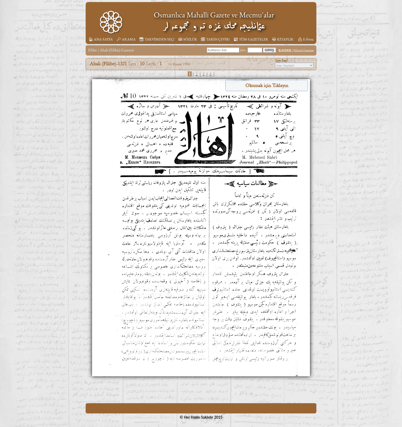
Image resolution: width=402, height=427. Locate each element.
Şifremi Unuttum (303, 50)
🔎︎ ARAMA (126, 39)
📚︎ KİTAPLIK (283, 39)
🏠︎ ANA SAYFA (100, 39)
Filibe (92, 50)
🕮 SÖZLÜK (187, 39)
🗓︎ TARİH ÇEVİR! (215, 39)
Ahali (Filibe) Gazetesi (117, 50)
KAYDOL (285, 50)
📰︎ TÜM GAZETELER (251, 39)
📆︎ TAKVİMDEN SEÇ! (157, 39)
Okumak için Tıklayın (266, 85)
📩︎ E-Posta (306, 39)
